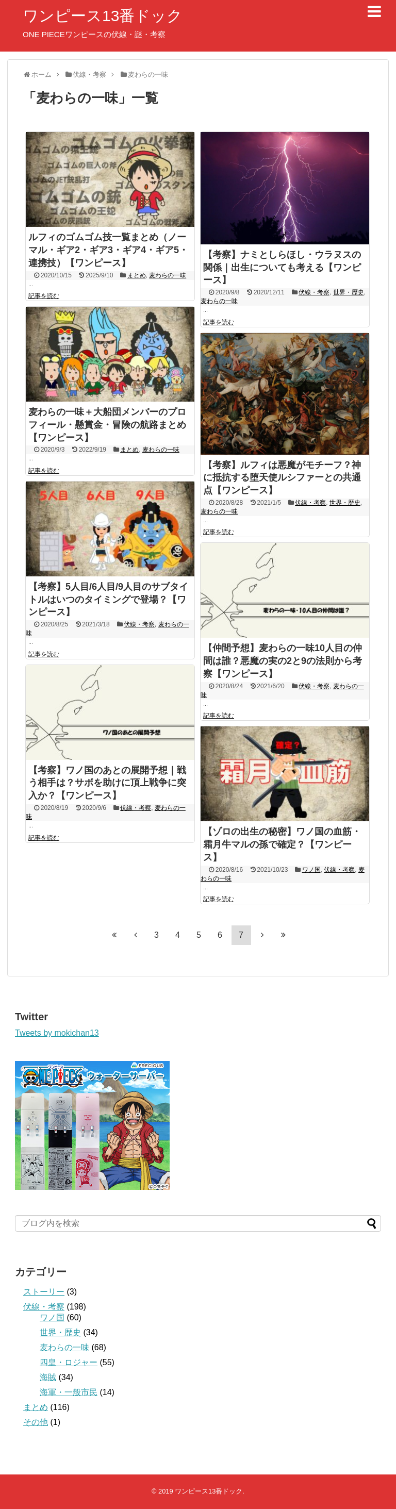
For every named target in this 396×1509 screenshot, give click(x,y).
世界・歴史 (348, 292)
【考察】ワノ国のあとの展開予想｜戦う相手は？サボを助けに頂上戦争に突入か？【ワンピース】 (107, 783)
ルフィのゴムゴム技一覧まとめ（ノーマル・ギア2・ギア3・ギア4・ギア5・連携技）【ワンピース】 (108, 250)
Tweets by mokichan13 (57, 1033)
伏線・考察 (314, 292)
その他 (35, 1422)
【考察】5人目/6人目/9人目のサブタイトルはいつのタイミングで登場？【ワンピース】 (108, 600)
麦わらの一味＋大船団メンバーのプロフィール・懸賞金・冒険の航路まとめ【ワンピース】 (107, 425)
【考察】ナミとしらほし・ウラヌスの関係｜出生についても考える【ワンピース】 (282, 268)
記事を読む (43, 296)
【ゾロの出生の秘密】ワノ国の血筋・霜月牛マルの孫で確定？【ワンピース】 (282, 844)
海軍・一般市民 (68, 1392)
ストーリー (43, 1291)
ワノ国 (311, 869)
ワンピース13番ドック (103, 15)
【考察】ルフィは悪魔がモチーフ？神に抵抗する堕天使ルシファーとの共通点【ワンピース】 (282, 478)
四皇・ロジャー (68, 1362)
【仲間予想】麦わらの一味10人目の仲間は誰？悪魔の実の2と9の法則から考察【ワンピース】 (282, 661)
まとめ (136, 275)
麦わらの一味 (167, 275)
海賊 (48, 1377)
